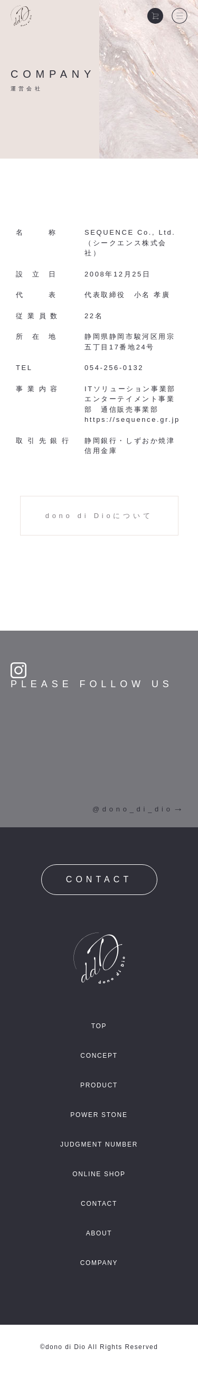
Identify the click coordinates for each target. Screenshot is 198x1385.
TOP (99, 1026)
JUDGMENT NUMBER (99, 1144)
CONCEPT (98, 1055)
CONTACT (99, 879)
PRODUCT (99, 1085)
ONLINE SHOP (99, 1174)
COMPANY (99, 1263)
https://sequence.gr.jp (132, 419)
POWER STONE (98, 1115)
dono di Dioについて (99, 516)
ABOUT (99, 1233)
